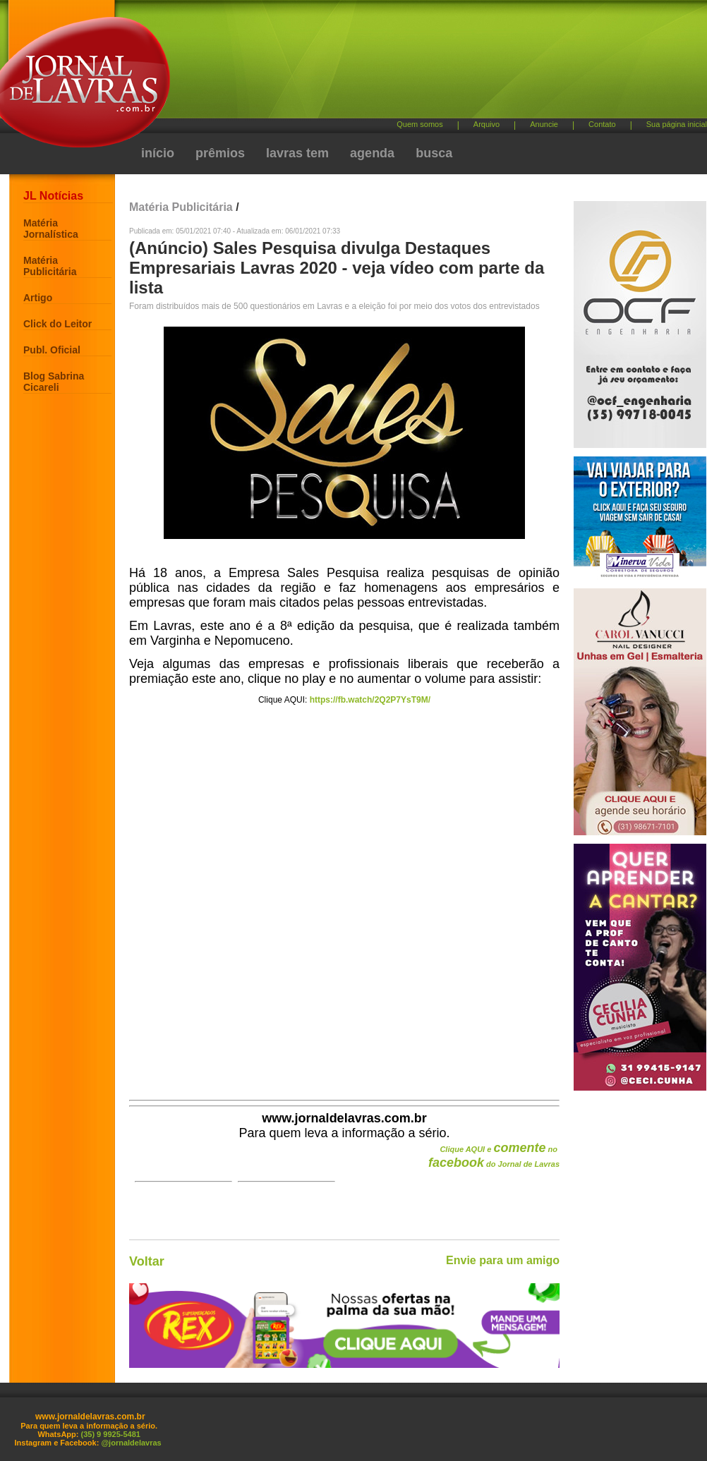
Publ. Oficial (51, 350)
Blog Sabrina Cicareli (53, 381)
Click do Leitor (57, 323)
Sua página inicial (676, 124)
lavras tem (297, 153)
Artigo (37, 297)
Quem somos (419, 124)
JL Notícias (53, 196)
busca (434, 153)
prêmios (220, 153)
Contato (602, 124)
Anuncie (544, 124)
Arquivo (486, 124)
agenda (372, 153)
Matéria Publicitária (49, 266)
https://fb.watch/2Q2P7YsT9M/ (370, 700)
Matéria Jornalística (50, 228)
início (157, 153)
